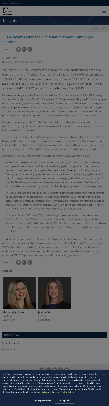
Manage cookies (42, 400)
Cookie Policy (67, 392)
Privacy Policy (48, 392)
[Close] (104, 374)
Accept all (64, 400)
